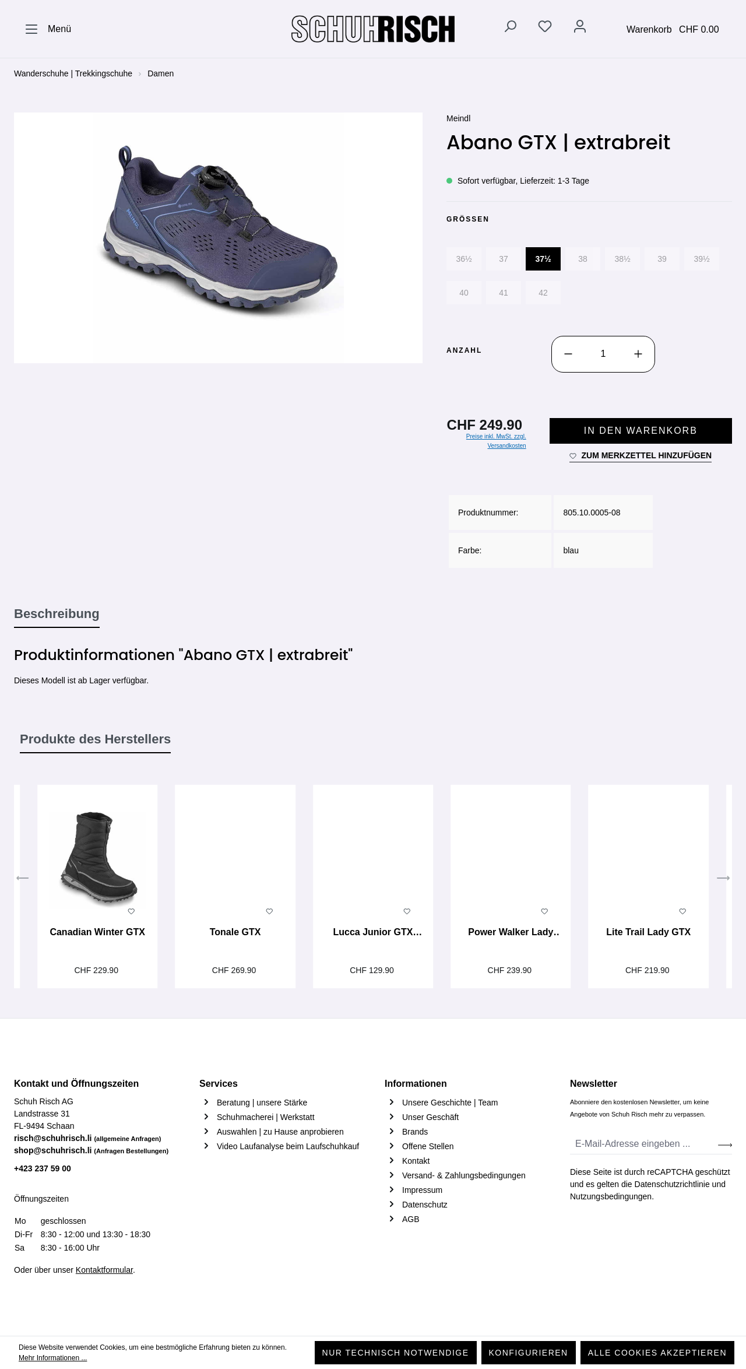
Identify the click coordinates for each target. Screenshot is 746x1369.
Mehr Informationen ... (53, 1358)
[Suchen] (509, 28)
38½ (622, 259)
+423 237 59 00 (42, 1168)
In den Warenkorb (641, 431)
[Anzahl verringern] (568, 354)
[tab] (57, 614)
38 (582, 259)
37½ (543, 259)
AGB (411, 1219)
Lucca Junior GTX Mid (373, 933)
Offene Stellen (427, 1146)
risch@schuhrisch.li (87, 1138)
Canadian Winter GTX (97, 932)
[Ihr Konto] (579, 28)
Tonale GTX (235, 932)
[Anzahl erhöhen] (638, 354)
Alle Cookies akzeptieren (657, 1352)
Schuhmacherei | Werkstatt (266, 1117)
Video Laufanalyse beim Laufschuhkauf (288, 1146)
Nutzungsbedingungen (611, 1196)
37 (503, 259)
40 (464, 292)
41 (503, 292)
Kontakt (416, 1161)
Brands (415, 1131)
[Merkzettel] (544, 28)
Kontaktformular (104, 1270)
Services (218, 1084)
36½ (463, 259)
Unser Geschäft (430, 1117)
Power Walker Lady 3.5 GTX (510, 933)
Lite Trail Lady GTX (648, 932)
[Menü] (48, 29)
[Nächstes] (723, 879)
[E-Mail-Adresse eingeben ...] (644, 1144)
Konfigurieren (528, 1352)
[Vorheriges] (22, 879)
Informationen (416, 1084)
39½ (701, 259)
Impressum (422, 1190)
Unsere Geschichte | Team (450, 1102)
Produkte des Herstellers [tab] (95, 739)
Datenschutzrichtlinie (672, 1184)
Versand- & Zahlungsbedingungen (464, 1175)
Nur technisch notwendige (395, 1352)
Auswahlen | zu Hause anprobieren (280, 1131)
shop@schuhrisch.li (91, 1150)
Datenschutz (425, 1204)
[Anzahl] (603, 354)
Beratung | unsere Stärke (262, 1102)
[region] (218, 238)
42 (543, 292)
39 (662, 259)
